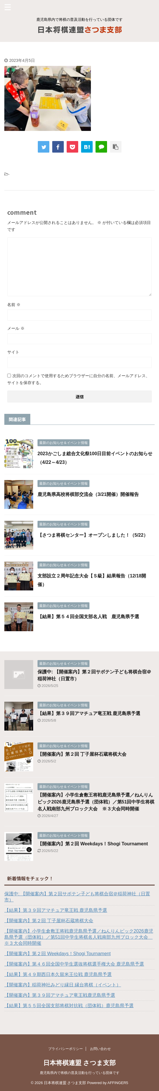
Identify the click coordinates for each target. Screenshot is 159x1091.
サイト (13, 352)
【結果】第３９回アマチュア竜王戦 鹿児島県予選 (89, 713)
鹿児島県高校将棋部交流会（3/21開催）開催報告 (88, 494)
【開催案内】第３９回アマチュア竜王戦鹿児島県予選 (59, 995)
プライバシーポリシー (65, 1049)
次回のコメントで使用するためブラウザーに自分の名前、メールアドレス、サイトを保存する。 (78, 379)
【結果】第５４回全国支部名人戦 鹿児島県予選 (88, 616)
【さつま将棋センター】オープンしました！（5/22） (93, 535)
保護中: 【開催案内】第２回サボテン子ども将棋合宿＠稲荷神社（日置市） (77, 896)
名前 (13, 304)
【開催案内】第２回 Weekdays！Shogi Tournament (93, 843)
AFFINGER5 (117, 1083)
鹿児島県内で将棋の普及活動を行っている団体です (79, 1073)
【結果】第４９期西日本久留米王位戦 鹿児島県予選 (58, 974)
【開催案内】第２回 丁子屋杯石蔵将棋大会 (82, 754)
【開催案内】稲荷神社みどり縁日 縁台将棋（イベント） (62, 984)
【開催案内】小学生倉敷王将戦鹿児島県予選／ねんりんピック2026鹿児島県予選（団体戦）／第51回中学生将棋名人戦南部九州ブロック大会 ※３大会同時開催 (96, 801)
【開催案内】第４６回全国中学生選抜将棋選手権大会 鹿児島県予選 (74, 964)
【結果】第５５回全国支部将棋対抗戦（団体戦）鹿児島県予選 (69, 1005)
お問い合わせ (100, 1049)
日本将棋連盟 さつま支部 (79, 1062)
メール (16, 328)
